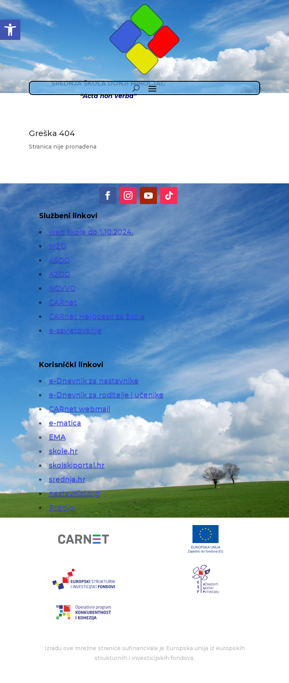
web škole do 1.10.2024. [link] (91, 232)
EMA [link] (57, 437)
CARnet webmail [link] (79, 409)
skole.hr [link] (63, 451)
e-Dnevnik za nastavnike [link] (94, 380)
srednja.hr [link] (67, 479)
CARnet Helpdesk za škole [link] (97, 316)
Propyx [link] (62, 507)
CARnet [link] (63, 302)
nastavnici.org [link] (74, 493)
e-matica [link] (65, 423)
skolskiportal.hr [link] (77, 465)
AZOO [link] (59, 274)
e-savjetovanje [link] (75, 330)
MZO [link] (57, 246)
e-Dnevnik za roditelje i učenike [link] (106, 395)
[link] (10, 30)
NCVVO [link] (62, 288)
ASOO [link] (59, 260)
